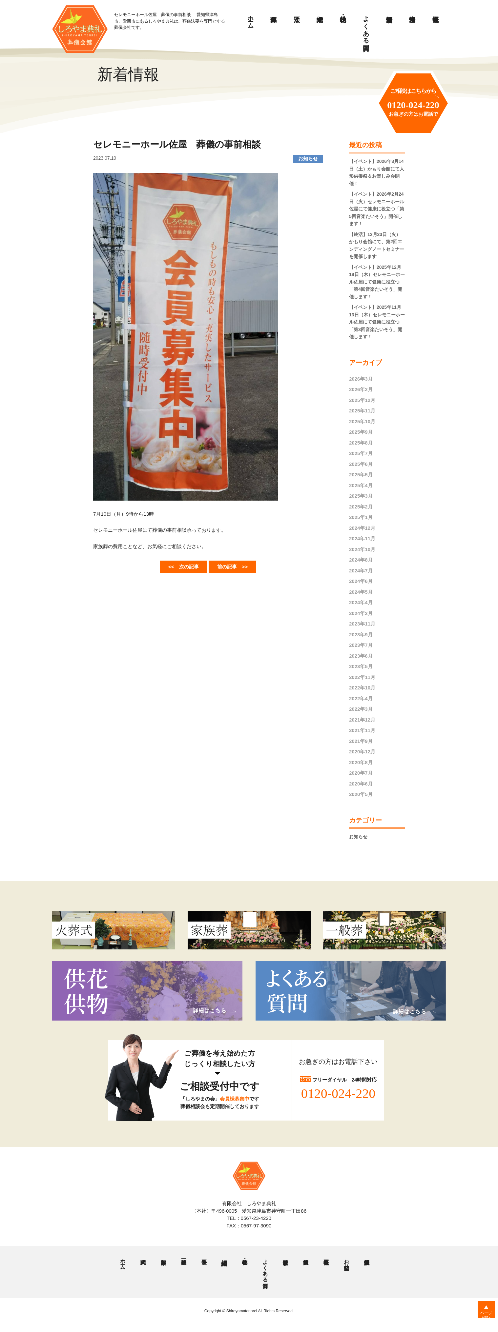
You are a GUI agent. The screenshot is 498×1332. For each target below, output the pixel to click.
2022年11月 (362, 677)
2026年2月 (361, 389)
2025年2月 (361, 506)
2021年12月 (362, 720)
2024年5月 (361, 592)
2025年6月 (361, 464)
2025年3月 (361, 496)
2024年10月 (362, 549)
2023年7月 (361, 645)
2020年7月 (361, 773)
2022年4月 (361, 698)
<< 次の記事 (179, 566)
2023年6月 (361, 656)
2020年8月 (361, 762)
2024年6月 (361, 581)
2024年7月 (361, 570)
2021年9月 (361, 741)
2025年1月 (361, 517)
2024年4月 (361, 602)
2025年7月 (361, 453)
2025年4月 (361, 485)
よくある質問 (366, 25)
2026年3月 (361, 379)
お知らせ (359, 836)
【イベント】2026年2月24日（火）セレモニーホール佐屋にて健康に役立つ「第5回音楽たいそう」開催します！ (376, 208)
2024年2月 (361, 613)
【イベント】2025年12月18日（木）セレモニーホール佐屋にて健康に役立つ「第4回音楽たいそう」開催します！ (377, 282)
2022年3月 (361, 709)
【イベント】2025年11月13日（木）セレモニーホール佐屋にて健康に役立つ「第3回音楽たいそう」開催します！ (377, 322)
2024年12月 (362, 528)
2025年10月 (362, 421)
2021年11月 (362, 730)
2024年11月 (362, 538)
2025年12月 (362, 400)
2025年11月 (362, 410)
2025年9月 (361, 432)
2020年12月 (362, 751)
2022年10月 (362, 687)
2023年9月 (361, 634)
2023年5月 (361, 666)
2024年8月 (361, 560)
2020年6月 (361, 783)
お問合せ (346, 1262)
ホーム (250, 18)
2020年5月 (361, 794)
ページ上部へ (481, 1318)
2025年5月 (361, 474)
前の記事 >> (237, 566)
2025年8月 (361, 443)
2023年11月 (362, 623)
